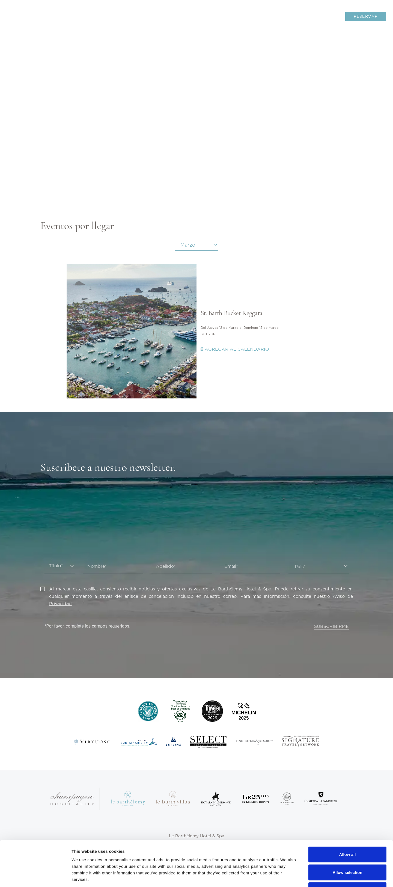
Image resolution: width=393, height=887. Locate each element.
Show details (286, 876)
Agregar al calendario (235, 349)
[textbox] (318, 566)
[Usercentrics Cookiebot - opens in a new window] (35, 876)
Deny (348, 851)
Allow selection (347, 833)
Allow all (347, 815)
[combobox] (318, 566)
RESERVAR (366, 16)
